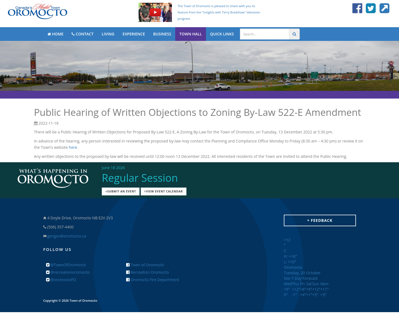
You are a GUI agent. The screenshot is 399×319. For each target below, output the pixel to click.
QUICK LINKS (222, 34)
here (73, 147)
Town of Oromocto (145, 264)
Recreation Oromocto (147, 272)
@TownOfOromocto (66, 264)
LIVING (108, 34)
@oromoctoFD (61, 279)
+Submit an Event (120, 191)
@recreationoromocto (68, 272)
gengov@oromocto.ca (66, 236)
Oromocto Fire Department (152, 279)
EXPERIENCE (134, 34)
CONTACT (82, 34)
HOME (55, 34)
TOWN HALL (190, 34)
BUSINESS (162, 34)
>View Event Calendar (163, 191)
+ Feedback (320, 220)
